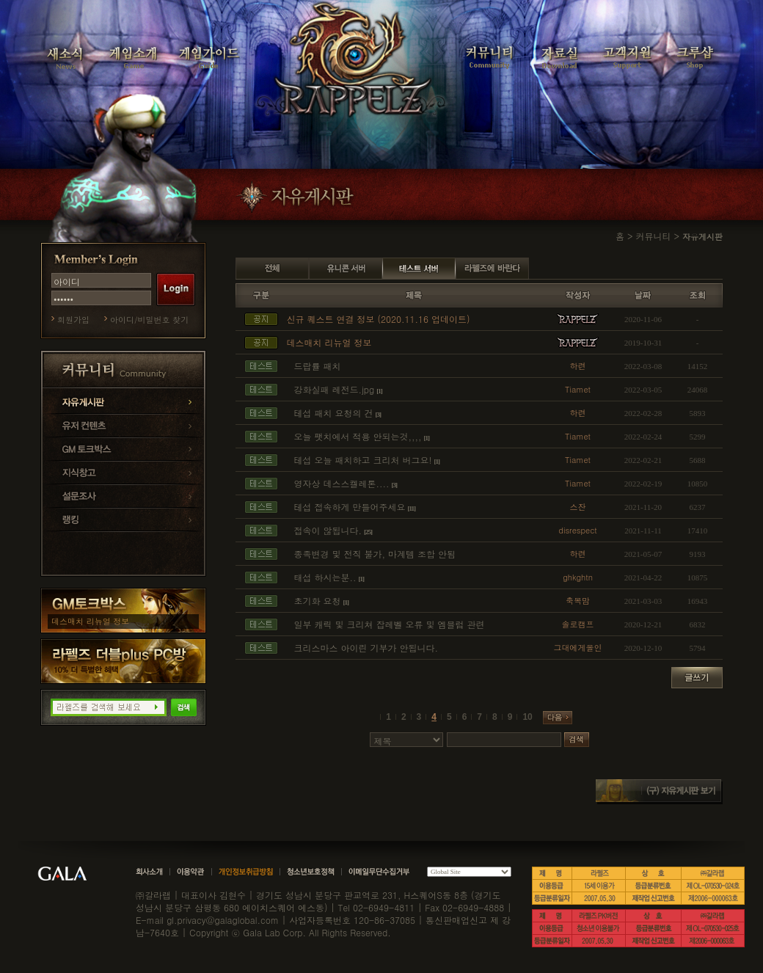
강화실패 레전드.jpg (334, 389)
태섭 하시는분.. (325, 577)
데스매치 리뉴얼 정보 (90, 621)
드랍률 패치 (317, 366)
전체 (272, 269)
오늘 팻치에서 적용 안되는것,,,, (358, 436)
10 (527, 717)
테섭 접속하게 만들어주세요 (350, 506)
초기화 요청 (317, 600)
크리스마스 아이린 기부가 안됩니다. (366, 647)
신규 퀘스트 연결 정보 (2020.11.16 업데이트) (378, 319)
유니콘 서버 (345, 269)
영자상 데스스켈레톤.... (342, 483)
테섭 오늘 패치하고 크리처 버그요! (363, 459)
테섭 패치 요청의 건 (333, 413)
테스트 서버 (419, 269)
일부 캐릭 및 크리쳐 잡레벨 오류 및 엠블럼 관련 (389, 624)
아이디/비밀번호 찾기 (149, 319)
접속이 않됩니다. (328, 530)
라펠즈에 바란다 (492, 269)
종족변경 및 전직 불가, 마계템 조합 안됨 (375, 553)
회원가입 (73, 319)
